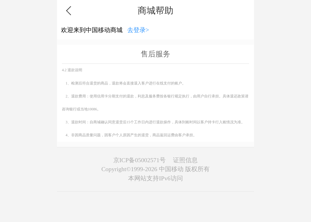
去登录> (138, 30)
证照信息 (185, 160)
